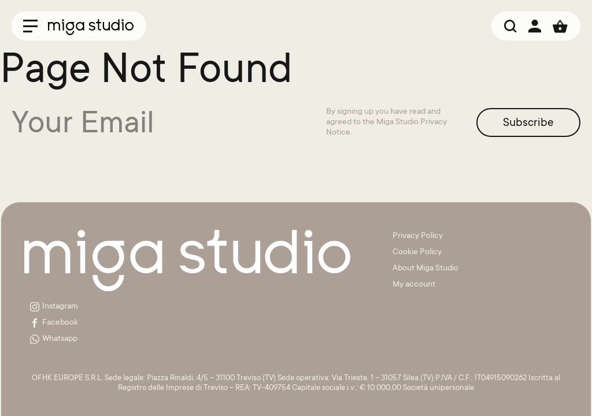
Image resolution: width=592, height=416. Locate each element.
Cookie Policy (417, 252)
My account (414, 284)
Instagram (54, 306)
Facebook (54, 323)
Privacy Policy (418, 236)
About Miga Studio (425, 268)
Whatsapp (53, 339)
